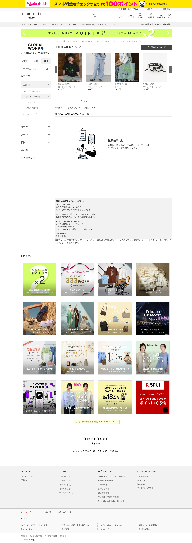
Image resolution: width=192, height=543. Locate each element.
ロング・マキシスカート (34, 91)
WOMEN (25, 61)
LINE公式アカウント (145, 488)
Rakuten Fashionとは (106, 481)
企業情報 (24, 536)
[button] (71, 74)
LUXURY (24, 480)
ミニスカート (29, 102)
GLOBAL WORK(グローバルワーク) (92, 41)
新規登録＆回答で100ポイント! (131, 9)
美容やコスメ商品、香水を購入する (75, 525)
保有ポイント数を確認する (149, 525)
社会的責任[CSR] (51, 536)
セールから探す (65, 489)
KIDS (46, 61)
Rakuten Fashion (69, 41)
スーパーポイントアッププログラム (112, 476)
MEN (35, 61)
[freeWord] (36, 69)
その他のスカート (31, 108)
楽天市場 (166, 9)
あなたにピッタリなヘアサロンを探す (35, 525)
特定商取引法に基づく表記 (109, 497)
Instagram (141, 484)
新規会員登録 (142, 476)
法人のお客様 (103, 493)
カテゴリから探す (66, 485)
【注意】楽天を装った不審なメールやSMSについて (96, 422)
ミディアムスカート (32, 97)
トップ (57, 41)
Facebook (141, 480)
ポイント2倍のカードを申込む (112, 525)
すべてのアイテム (66, 493)
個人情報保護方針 (36, 536)
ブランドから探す (66, 476)
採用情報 (63, 536)
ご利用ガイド (103, 485)
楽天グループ (152, 9)
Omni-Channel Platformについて (111, 501)
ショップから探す (66, 481)
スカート (27, 85)
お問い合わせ (103, 489)
